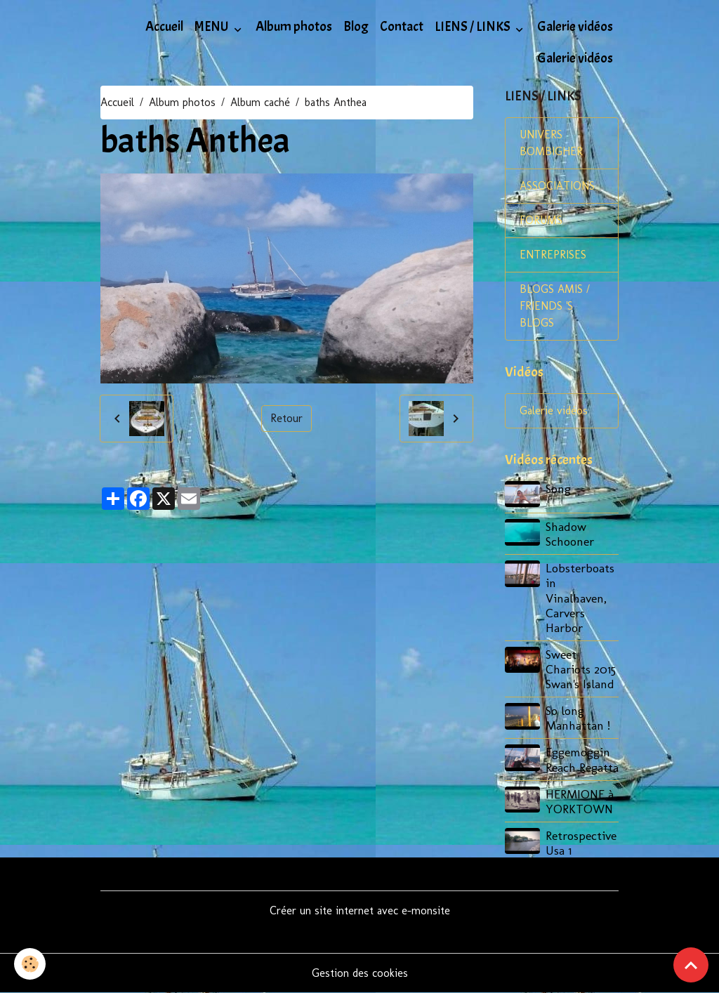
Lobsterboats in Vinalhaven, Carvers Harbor (580, 597)
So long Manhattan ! (578, 717)
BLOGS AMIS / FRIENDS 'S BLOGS (555, 305)
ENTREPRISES (553, 254)
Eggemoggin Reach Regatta (582, 759)
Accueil (164, 26)
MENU (212, 26)
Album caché (260, 102)
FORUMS (541, 220)
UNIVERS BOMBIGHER (551, 143)
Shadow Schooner (570, 533)
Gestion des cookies (360, 973)
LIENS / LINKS (474, 26)
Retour (286, 418)
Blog (356, 26)
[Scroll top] (690, 964)
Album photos (294, 26)
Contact (401, 26)
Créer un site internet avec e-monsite (360, 910)
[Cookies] (30, 964)
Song (558, 488)
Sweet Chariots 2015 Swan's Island (581, 669)
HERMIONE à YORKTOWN (580, 801)
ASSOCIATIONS (557, 185)
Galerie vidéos (575, 26)
